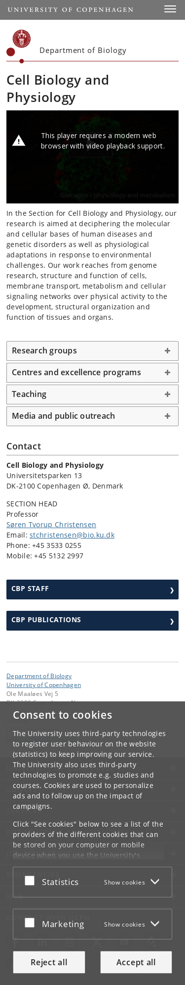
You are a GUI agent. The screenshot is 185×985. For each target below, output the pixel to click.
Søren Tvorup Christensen (51, 524)
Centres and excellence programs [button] (76, 372)
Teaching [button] (29, 394)
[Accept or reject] (32, 880)
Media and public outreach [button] (63, 415)
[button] (170, 8)
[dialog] (92, 843)
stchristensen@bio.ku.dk (72, 535)
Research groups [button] (44, 350)
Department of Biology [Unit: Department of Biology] (39, 676)
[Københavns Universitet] (18, 46)
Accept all (136, 962)
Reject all (49, 962)
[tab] (92, 351)
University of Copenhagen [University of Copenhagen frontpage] (43, 685)
